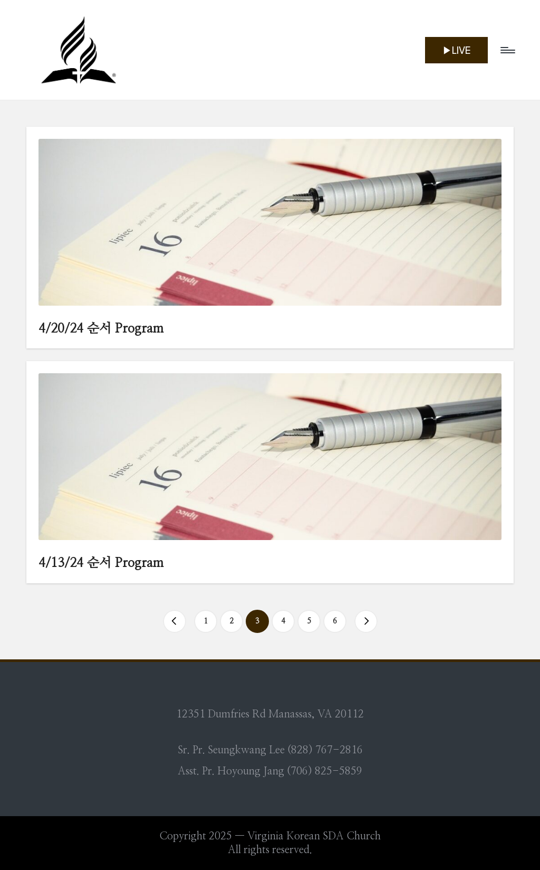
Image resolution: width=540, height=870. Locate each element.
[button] (456, 50)
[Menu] (507, 50)
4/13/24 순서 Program (100, 563)
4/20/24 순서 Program (100, 329)
